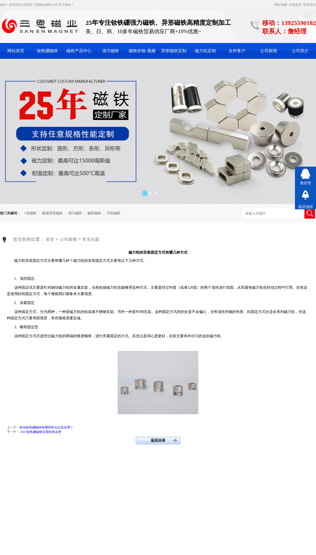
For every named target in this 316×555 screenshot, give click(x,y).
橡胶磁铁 (94, 213)
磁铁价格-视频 (142, 51)
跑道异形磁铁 (52, 213)
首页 (50, 239)
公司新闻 (268, 51)
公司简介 (300, 51)
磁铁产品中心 (79, 51)
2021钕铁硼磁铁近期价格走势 (40, 432)
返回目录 (158, 440)
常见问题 (90, 239)
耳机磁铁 (113, 213)
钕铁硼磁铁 (47, 51)
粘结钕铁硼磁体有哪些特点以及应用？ (46, 427)
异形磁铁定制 (173, 51)
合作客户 (237, 51)
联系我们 (309, 5)
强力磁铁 (110, 51)
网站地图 (280, 5)
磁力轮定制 (205, 51)
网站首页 (15, 51)
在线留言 (295, 5)
